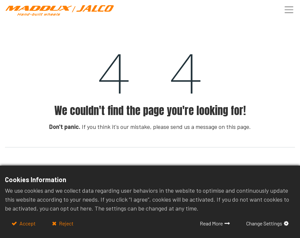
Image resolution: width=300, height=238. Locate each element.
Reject (66, 223)
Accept (27, 223)
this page (237, 126)
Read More (211, 223)
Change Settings (264, 223)
